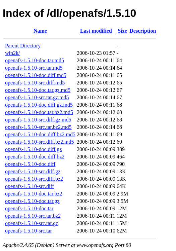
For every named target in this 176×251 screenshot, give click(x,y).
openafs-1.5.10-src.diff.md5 (35, 82)
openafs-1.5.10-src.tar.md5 (34, 68)
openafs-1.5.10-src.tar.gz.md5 (37, 97)
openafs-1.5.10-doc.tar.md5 (34, 60)
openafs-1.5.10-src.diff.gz (32, 171)
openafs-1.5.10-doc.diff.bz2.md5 (40, 134)
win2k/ (12, 53)
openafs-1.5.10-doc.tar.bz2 (33, 193)
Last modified (96, 31)
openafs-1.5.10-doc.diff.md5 (35, 75)
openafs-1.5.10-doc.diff (30, 164)
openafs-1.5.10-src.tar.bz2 (33, 216)
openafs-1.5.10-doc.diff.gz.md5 (39, 105)
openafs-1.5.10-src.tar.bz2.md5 (38, 127)
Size (122, 31)
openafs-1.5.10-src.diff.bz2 (34, 179)
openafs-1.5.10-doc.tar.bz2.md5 (39, 112)
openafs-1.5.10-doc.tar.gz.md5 (37, 90)
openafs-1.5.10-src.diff (29, 186)
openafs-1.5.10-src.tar (28, 231)
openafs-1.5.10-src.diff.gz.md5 (38, 119)
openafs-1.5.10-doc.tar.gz (32, 201)
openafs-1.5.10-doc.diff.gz (33, 149)
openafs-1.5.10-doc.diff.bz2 (34, 156)
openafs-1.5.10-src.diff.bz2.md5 (39, 142)
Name (40, 31)
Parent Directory (23, 45)
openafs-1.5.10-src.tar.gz (31, 223)
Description (142, 31)
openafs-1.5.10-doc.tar (29, 208)
